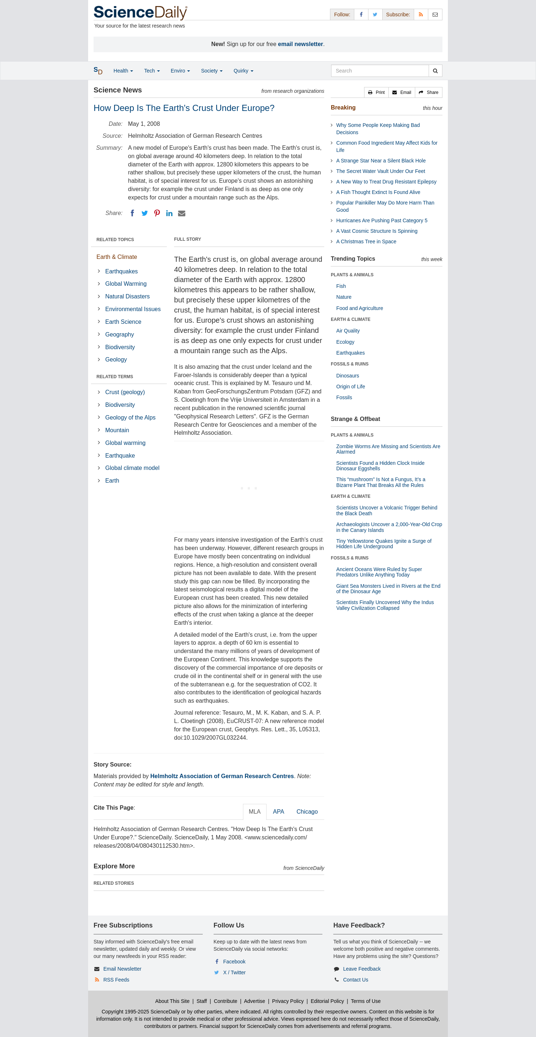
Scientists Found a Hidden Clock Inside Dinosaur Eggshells (380, 465)
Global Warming (126, 284)
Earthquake (120, 456)
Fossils (344, 397)
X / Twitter (234, 972)
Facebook (234, 961)
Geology (116, 359)
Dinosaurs (347, 376)
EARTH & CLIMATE (350, 319)
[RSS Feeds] (421, 14)
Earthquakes (121, 271)
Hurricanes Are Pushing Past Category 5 (381, 220)
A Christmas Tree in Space (366, 241)
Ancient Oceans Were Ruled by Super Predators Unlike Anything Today (379, 572)
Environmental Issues (133, 309)
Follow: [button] (342, 14)
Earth (112, 481)
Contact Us (355, 980)
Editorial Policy (327, 1001)
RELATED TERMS (114, 376)
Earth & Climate (116, 257)
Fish (341, 286)
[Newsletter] (435, 14)
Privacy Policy (288, 1001)
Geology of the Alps (130, 417)
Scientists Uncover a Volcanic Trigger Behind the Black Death (386, 510)
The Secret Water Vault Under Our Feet (380, 171)
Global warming (125, 443)
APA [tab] (278, 812)
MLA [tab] (255, 812)
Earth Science (123, 322)
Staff (202, 1001)
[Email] (181, 213)
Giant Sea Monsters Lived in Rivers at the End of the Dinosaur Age (388, 588)
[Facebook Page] (361, 14)
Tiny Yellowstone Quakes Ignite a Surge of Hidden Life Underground (384, 543)
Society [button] (212, 71)
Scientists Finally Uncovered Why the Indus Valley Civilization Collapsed (385, 605)
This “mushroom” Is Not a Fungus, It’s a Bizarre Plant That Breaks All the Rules (380, 482)
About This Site (172, 1001)
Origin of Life (350, 386)
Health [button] (123, 71)
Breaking (343, 107)
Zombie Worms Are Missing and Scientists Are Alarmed (388, 449)
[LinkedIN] (169, 213)
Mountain (117, 430)
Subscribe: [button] (398, 14)
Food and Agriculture (359, 308)
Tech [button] (152, 71)
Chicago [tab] (307, 812)
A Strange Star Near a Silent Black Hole (381, 161)
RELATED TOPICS (115, 239)
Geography (119, 334)
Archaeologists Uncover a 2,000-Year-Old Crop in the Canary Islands (389, 527)
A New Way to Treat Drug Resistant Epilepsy (386, 182)
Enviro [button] (180, 71)
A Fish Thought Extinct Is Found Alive (378, 192)
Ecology (345, 342)
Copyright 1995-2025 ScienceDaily (141, 1012)
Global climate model (132, 468)
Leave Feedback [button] (362, 969)
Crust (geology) (125, 392)
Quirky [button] (243, 71)
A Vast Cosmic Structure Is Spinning (376, 231)
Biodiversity (120, 347)
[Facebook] (132, 213)
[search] (435, 71)
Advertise (254, 1001)
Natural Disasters (127, 296)
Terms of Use (365, 1001)
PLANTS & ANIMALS (352, 274)
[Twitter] (144, 213)
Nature (343, 297)
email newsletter (300, 44)
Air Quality (348, 331)
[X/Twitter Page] (375, 14)
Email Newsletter (122, 969)
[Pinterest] (157, 213)
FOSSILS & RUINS (349, 364)
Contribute (226, 1001)
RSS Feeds (116, 980)
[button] (376, 92)
